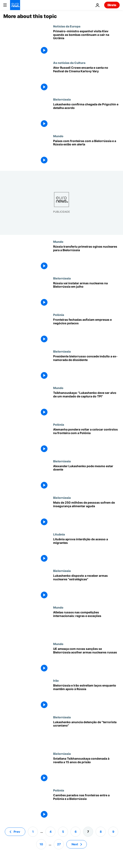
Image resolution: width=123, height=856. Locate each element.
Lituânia (59, 534)
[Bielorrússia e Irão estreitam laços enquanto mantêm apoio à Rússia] (86, 697)
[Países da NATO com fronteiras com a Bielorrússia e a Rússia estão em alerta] (86, 152)
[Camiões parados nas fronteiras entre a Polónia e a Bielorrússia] (86, 807)
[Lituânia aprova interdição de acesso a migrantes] (86, 551)
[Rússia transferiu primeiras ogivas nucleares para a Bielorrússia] (86, 258)
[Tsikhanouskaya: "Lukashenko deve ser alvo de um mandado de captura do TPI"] (86, 404)
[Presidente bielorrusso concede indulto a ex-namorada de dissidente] (86, 368)
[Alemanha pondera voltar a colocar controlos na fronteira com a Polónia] (86, 441)
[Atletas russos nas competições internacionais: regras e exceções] (86, 624)
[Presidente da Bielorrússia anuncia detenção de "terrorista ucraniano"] (86, 733)
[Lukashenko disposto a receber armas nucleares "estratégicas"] (86, 587)
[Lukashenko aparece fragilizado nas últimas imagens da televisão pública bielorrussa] (86, 477)
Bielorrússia (62, 99)
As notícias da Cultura (69, 62)
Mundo (58, 136)
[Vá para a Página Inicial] (15, 5)
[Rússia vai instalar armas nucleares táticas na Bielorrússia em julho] (86, 295)
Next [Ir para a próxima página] (75, 844)
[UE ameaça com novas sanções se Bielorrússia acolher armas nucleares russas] (86, 660)
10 (41, 844)
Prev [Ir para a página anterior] (17, 831)
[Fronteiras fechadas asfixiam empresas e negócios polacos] (86, 331)
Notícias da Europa (66, 26)
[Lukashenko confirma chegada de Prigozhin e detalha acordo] (86, 116)
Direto (112, 5)
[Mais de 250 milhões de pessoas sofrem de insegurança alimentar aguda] (86, 514)
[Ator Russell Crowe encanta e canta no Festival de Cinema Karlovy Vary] (86, 79)
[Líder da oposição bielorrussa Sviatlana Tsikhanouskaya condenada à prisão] (86, 770)
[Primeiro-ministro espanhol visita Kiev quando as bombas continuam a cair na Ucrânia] (86, 43)
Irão (56, 680)
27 (59, 844)
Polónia (58, 314)
